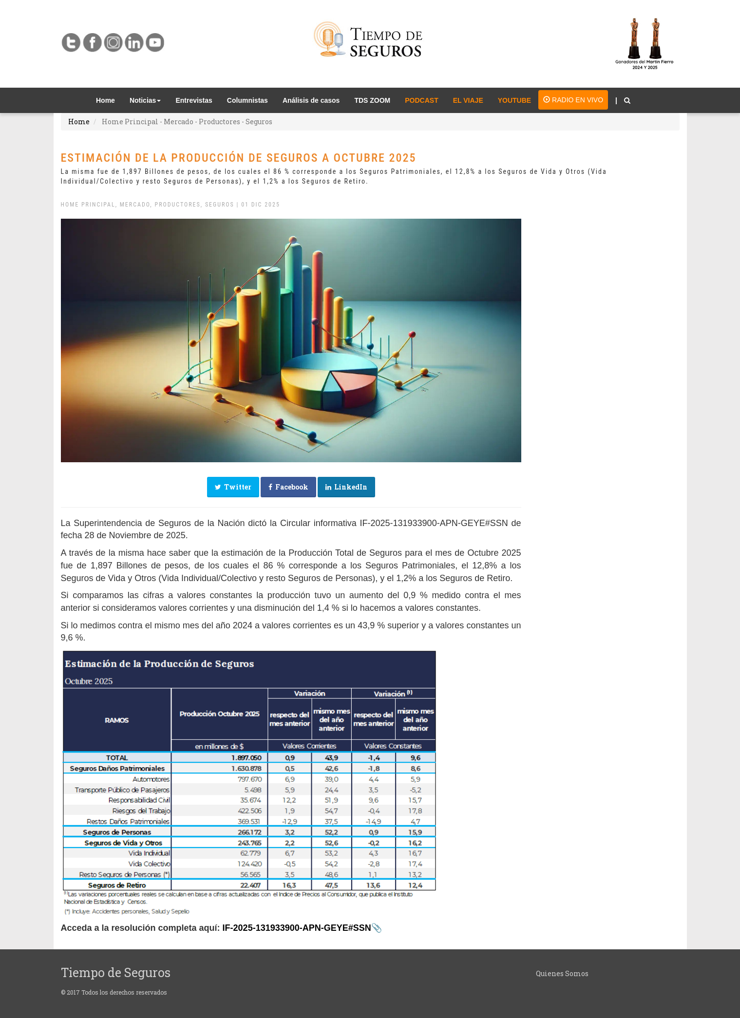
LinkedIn (346, 486)
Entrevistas (193, 100)
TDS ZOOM (372, 100)
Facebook (288, 486)
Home (109, 99)
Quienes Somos (562, 973)
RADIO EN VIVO (573, 100)
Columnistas (247, 100)
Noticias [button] (145, 100)
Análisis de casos (311, 100)
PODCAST (421, 100)
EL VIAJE (468, 100)
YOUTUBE (514, 100)
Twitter (233, 486)
